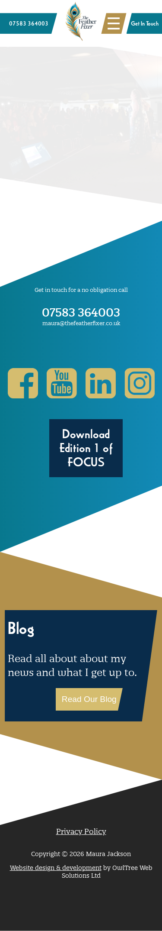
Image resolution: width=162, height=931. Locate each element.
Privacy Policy (81, 831)
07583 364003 (81, 312)
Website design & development (56, 868)
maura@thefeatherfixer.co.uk (81, 323)
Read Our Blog (89, 699)
